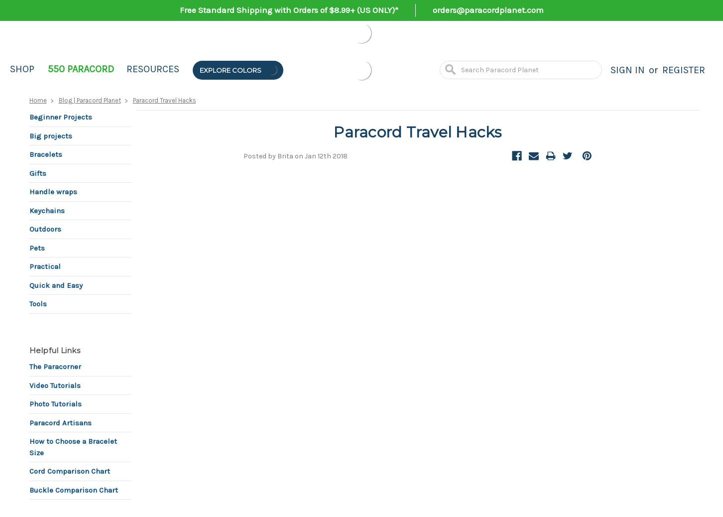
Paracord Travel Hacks (164, 100)
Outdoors (45, 229)
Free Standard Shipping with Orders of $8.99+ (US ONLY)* (289, 10)
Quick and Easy (56, 285)
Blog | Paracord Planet (90, 100)
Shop (22, 69)
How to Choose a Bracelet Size (73, 447)
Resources (152, 69)
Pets (37, 248)
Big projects (50, 135)
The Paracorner (55, 366)
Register (683, 70)
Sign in (627, 70)
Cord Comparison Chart (69, 471)
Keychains (47, 210)
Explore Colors (239, 70)
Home (38, 100)
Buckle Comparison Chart (73, 490)
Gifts (37, 173)
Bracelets (45, 154)
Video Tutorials (55, 385)
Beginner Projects (60, 117)
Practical (45, 266)
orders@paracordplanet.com (488, 10)
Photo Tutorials (55, 403)
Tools (38, 303)
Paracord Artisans (60, 422)
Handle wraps (53, 191)
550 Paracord (81, 69)
